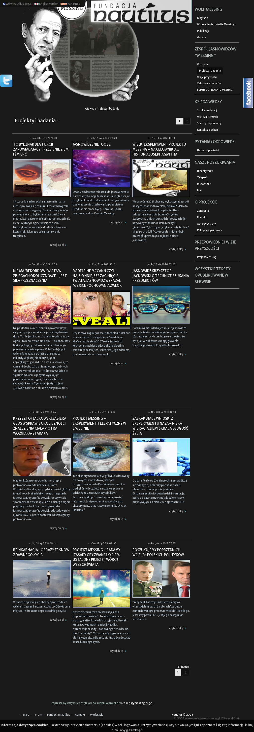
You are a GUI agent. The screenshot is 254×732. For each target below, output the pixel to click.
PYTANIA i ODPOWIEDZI (215, 141)
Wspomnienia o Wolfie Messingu (216, 24)
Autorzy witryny (206, 223)
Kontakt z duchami (208, 129)
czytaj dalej (59, 244)
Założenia (203, 210)
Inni (199, 190)
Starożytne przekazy (209, 123)
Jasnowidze (204, 184)
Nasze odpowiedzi (208, 150)
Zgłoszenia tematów (209, 83)
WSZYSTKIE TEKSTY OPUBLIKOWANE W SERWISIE (212, 275)
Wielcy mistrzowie (208, 117)
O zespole (203, 64)
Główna (90, 108)
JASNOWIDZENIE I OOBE (92, 144)
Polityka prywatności (209, 230)
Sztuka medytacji (207, 110)
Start (26, 714)
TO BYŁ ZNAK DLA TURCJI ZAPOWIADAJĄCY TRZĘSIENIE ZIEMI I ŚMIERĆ (41, 149)
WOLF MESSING (208, 9)
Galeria (201, 37)
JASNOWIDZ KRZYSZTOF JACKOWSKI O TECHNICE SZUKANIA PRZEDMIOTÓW (160, 276)
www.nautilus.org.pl (17, 3)
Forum (38, 714)
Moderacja (96, 714)
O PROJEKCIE (206, 202)
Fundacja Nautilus (58, 714)
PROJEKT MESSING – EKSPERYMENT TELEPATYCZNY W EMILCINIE (99, 423)
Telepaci (202, 177)
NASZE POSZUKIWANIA (215, 162)
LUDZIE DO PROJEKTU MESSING (215, 89)
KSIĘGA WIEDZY (208, 101)
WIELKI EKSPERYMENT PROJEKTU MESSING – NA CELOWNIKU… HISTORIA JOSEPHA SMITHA (159, 149)
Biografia (202, 18)
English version (46, 3)
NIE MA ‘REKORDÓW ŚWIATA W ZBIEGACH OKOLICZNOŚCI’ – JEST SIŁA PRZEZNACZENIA (40, 276)
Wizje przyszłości (207, 77)
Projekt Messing (206, 257)
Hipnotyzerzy (205, 171)
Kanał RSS (70, 3)
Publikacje (203, 31)
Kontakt (202, 217)
